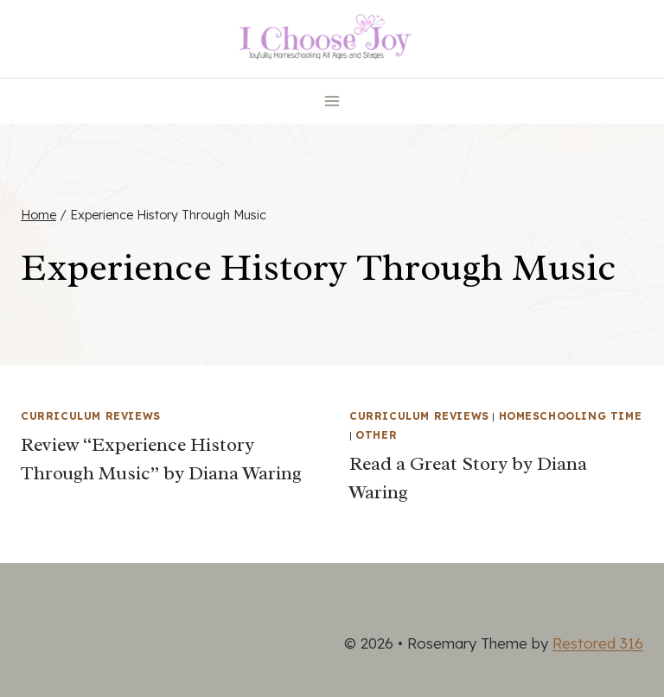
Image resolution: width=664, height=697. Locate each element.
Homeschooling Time (570, 415)
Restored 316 (597, 643)
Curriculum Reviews (91, 415)
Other (376, 434)
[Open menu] (332, 100)
